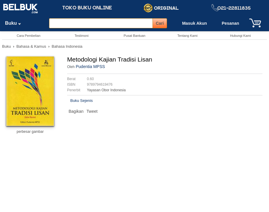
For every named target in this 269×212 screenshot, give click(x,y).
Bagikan (76, 111)
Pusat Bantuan (134, 35)
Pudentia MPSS (90, 66)
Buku (15, 23)
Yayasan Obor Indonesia (106, 90)
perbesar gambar (30, 132)
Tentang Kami (187, 35)
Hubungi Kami (240, 35)
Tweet (92, 111)
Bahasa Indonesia (67, 46)
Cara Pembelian (28, 35)
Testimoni (81, 35)
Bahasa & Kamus (31, 46)
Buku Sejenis (81, 100)
